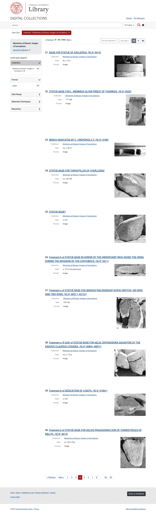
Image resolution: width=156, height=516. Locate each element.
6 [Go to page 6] (88, 477)
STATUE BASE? (57, 211)
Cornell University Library (24, 509)
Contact (52, 493)
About (18, 493)
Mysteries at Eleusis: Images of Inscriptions (80, 57)
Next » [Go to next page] (61, 477)
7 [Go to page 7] (92, 477)
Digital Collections (28, 18)
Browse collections (42, 493)
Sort (108, 41)
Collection (16, 63)
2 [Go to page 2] (71, 477)
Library (38, 8)
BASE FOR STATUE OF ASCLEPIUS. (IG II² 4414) (75, 52)
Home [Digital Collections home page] (12, 493)
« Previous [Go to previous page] (51, 477)
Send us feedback (136, 494)
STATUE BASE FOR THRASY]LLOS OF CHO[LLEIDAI (76, 170)
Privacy (36, 509)
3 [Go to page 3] (76, 477)
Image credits (15, 497)
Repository (16, 109)
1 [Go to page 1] (67, 477)
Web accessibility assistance (136, 509)
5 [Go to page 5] (84, 477)
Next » (69, 40)
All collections (139, 18)
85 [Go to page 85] (111, 477)
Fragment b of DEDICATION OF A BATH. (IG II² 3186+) (78, 390)
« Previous (49, 40)
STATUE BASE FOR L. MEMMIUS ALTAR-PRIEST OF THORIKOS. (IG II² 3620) (90, 91)
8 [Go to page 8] (96, 477)
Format (15, 80)
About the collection (21, 50)
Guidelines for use (28, 493)
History (129, 18)
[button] (46, 33)
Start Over (16, 33)
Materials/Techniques (21, 101)
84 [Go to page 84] (106, 477)
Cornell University (16, 8)
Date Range (17, 94)
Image (14, 85)
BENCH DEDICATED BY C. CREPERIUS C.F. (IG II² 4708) (78, 139)
